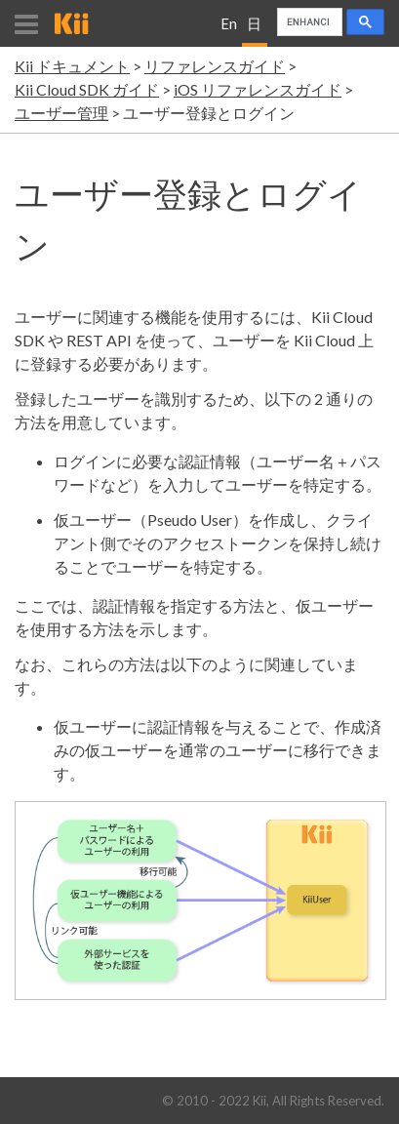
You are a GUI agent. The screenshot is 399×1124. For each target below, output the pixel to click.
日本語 (254, 31)
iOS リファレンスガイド (257, 89)
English (228, 31)
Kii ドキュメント (72, 66)
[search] (308, 22)
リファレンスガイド (214, 66)
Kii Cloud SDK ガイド (87, 89)
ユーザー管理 (61, 112)
